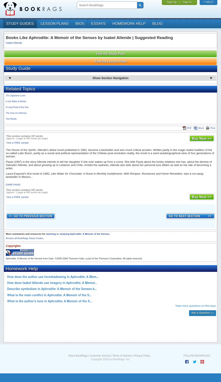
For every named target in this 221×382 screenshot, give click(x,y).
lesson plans (54, 24)
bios (80, 24)
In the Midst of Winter (16, 101)
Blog (157, 24)
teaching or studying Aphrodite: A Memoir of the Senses (77, 234)
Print (210, 128)
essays (98, 24)
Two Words (11, 119)
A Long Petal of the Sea (17, 107)
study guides (20, 24)
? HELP (208, 2)
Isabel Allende (14, 42)
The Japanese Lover (15, 95)
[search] (106, 5)
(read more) (13, 184)
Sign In (187, 2)
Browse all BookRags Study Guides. (25, 238)
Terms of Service (122, 355)
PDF (187, 128)
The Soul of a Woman (16, 113)
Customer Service (100, 355)
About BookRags (78, 355)
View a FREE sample (17, 142)
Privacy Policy (142, 355)
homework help (128, 24)
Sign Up (172, 2)
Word (199, 128)
